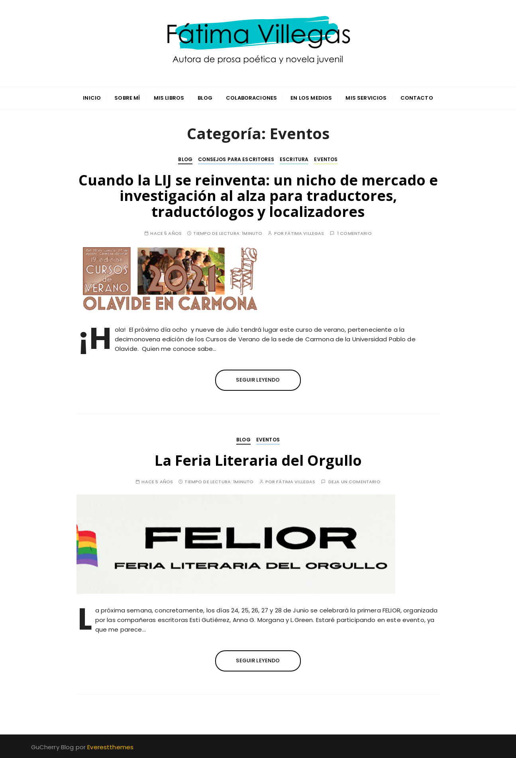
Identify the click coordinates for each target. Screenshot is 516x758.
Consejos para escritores (236, 159)
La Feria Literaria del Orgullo (258, 460)
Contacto (416, 98)
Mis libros (169, 98)
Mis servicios (366, 98)
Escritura (294, 159)
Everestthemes (110, 747)
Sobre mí (127, 98)
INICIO (92, 98)
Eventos (325, 159)
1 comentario (354, 233)
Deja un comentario (354, 482)
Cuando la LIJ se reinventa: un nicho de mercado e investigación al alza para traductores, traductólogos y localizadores (258, 195)
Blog (205, 98)
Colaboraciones (251, 98)
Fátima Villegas (304, 233)
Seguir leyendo (258, 380)
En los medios (311, 98)
